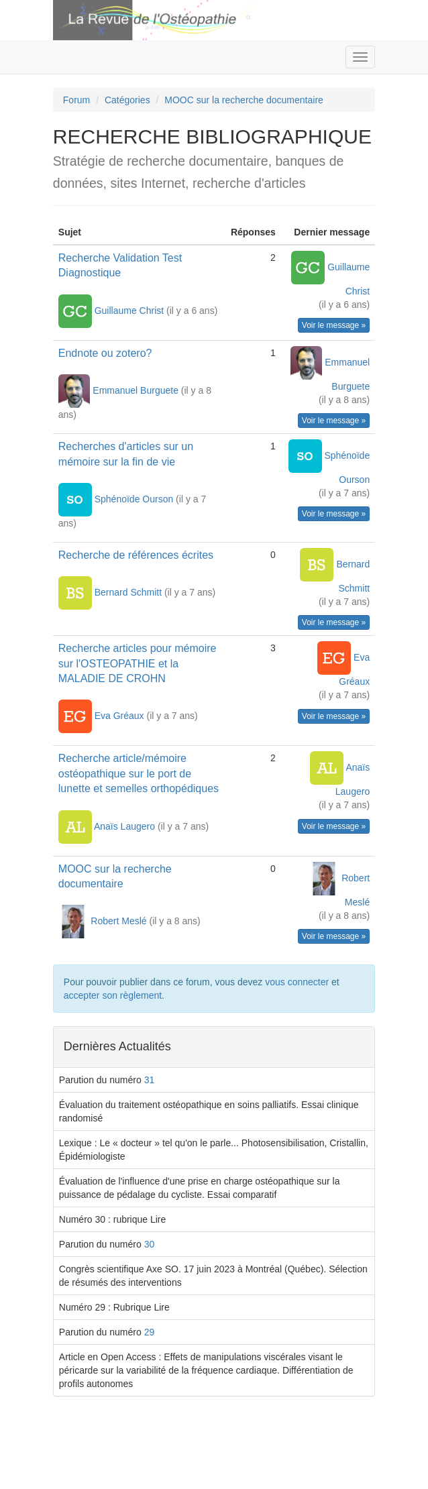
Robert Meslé (120, 921)
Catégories (127, 100)
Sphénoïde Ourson (135, 499)
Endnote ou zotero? (105, 353)
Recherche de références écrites (135, 555)
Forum (76, 100)
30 (149, 1244)
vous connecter (297, 982)
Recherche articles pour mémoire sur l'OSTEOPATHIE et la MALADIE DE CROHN (137, 663)
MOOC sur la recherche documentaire (243, 100)
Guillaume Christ (130, 310)
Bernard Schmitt (129, 592)
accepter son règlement (113, 995)
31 (149, 1079)
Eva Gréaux (121, 715)
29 (149, 1332)
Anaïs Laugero (126, 825)
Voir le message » (334, 325)
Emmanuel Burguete (137, 390)
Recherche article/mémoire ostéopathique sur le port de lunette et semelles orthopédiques (138, 773)
